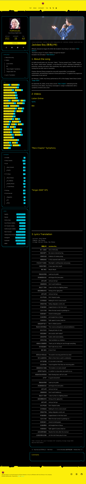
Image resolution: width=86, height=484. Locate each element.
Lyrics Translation (55, 42)
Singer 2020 (77, 42)
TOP (30, 8)
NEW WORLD (50, 54)
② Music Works (36, 42)
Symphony (65, 42)
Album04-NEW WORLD (38, 442)
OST (61, 42)
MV (49, 42)
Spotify (34, 101)
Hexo (19, 476)
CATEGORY (41, 8)
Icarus (22, 476)
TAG (47, 8)
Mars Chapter (62, 83)
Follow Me (15, 43)
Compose (45, 42)
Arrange (71, 42)
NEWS (34, 8)
